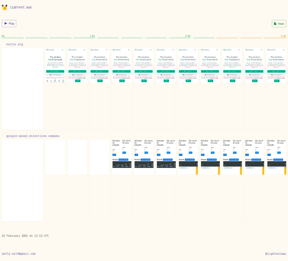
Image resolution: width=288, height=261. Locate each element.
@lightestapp (276, 253)
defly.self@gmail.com (18, 253)
